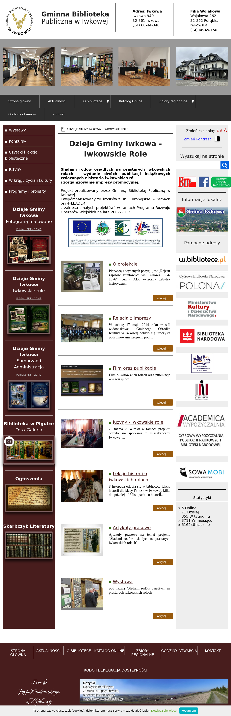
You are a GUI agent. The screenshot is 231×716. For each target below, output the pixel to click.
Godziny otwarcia (22, 114)
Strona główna (19, 101)
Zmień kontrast (202, 139)
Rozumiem (188, 710)
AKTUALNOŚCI (48, 651)
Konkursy (17, 141)
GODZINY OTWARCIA (179, 651)
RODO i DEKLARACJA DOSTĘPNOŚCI (115, 670)
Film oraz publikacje (134, 368)
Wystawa (123, 581)
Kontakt (59, 114)
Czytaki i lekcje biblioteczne (21, 155)
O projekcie (125, 264)
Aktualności (57, 101)
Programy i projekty (27, 191)
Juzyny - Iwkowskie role (138, 422)
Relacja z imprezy (132, 318)
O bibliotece (92, 101)
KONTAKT (213, 651)
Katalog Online (130, 101)
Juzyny (15, 169)
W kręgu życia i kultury (30, 180)
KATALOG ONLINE (109, 651)
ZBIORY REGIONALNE (142, 653)
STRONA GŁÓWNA (18, 653)
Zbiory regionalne (173, 101)
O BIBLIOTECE (79, 651)
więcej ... (163, 298)
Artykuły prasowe (132, 527)
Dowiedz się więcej (164, 710)
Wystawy (17, 130)
